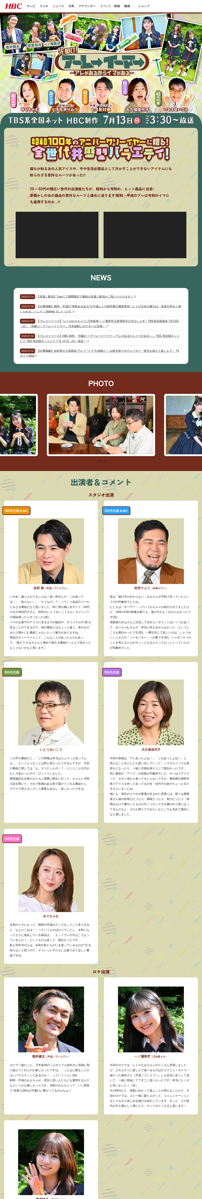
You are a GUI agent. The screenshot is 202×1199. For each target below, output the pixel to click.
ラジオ (44, 6)
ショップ (143, 6)
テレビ (31, 6)
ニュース (58, 6)
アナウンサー (87, 6)
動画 (127, 6)
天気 (71, 6)
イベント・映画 (110, 6)
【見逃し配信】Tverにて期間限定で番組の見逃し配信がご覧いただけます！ (85, 296)
